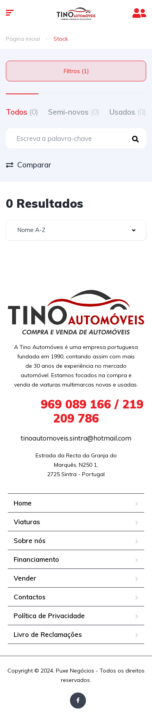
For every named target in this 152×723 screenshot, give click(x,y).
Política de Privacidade (49, 615)
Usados (127, 112)
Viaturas (27, 522)
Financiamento (36, 559)
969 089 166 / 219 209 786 (76, 411)
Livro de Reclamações (48, 634)
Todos (22, 112)
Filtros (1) (76, 71)
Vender (25, 578)
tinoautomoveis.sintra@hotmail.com (76, 438)
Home (23, 503)
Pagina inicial (23, 38)
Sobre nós (30, 540)
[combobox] (76, 230)
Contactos (30, 597)
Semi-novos (74, 112)
